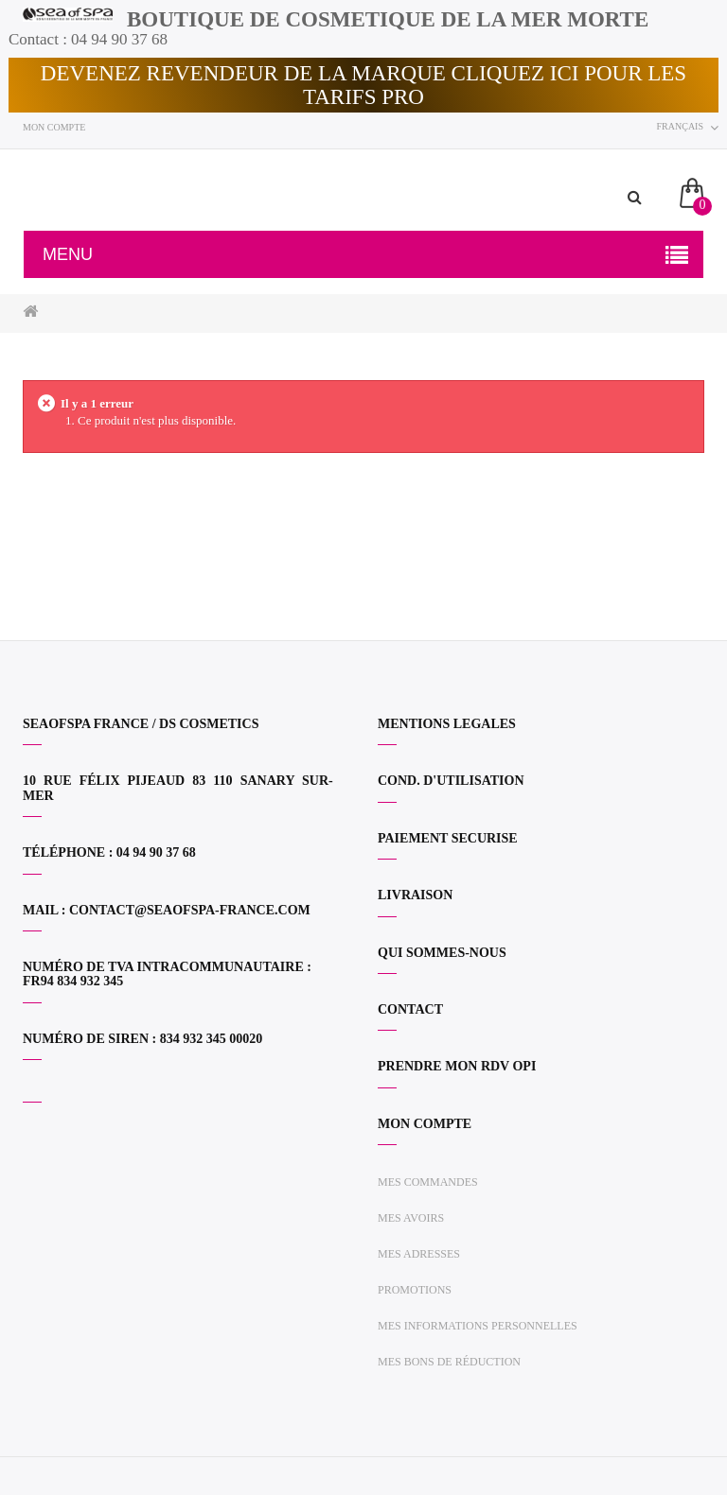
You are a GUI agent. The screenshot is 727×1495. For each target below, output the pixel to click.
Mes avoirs (411, 1218)
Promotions (415, 1289)
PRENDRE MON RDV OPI (457, 1066)
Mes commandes (428, 1182)
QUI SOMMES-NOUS (442, 953)
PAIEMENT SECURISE (448, 838)
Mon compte (54, 127)
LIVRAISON (415, 895)
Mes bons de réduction (449, 1361)
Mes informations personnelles (477, 1325)
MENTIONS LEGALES (447, 724)
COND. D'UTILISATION (451, 781)
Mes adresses (419, 1253)
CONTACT (410, 1009)
